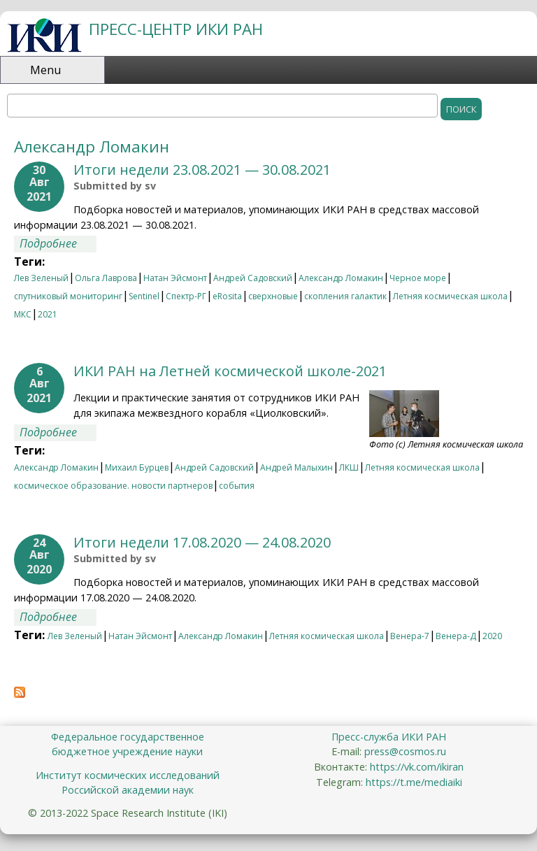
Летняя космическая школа (450, 296)
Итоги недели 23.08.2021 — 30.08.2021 (202, 169)
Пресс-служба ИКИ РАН (388, 736)
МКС (22, 314)
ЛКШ (349, 467)
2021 (47, 314)
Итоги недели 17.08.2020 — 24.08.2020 (202, 542)
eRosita (227, 296)
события (237, 486)
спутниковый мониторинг (68, 296)
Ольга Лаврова (106, 278)
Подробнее (58, 243)
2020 (492, 636)
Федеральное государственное (127, 736)
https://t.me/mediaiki (414, 782)
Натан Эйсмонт (175, 278)
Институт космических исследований (128, 775)
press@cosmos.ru (405, 751)
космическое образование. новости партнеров (113, 486)
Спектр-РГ (186, 296)
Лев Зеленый (41, 278)
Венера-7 (409, 636)
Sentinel (144, 296)
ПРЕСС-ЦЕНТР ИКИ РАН (176, 29)
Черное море (417, 278)
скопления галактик (345, 296)
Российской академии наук (128, 789)
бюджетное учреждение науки (127, 751)
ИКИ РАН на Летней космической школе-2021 (230, 371)
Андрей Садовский (252, 278)
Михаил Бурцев (137, 467)
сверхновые (273, 296)
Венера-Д (456, 636)
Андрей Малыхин (296, 467)
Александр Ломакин (341, 278)
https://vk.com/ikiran (417, 766)
